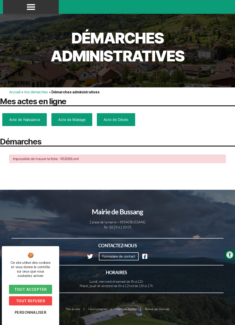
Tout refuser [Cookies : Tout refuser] (30, 301)
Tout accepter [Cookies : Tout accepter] (30, 289)
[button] (31, 7)
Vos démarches (36, 92)
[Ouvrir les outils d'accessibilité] (230, 255)
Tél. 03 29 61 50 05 (117, 227)
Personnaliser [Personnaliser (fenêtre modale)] (31, 312)
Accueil (14, 92)
